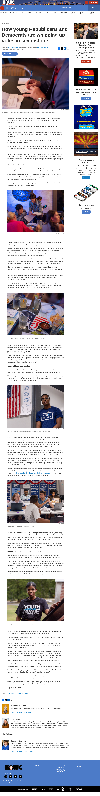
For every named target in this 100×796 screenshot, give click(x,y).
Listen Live (82, 16)
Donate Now (86, 102)
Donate (95, 4)
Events (55, 16)
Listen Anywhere (86, 209)
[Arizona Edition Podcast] (86, 148)
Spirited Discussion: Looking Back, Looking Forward (86, 48)
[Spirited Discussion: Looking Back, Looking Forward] (86, 35)
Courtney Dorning (43, 51)
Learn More (86, 65)
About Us (3, 16)
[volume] (7, 12)
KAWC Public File (60, 771)
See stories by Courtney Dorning (22, 755)
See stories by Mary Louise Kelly (21, 716)
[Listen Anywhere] (86, 196)
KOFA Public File (60, 775)
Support (64, 16)
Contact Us (73, 16)
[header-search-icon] (87, 4)
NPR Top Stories (23, 697)
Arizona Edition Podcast (86, 164)
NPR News (5, 27)
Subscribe (86, 181)
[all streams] (94, 11)
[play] (2, 12)
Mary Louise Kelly (14, 51)
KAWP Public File (60, 772)
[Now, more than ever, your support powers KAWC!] (86, 81)
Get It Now (86, 215)
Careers (37, 772)
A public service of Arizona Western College (85, 769)
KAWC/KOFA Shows (26, 16)
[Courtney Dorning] (5, 748)
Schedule (13, 16)
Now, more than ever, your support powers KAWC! (86, 95)
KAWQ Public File (60, 774)
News (47, 16)
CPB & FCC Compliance (62, 768)
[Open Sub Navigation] (1, 18)
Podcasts (38, 16)
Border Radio (91, 16)
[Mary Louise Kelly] (5, 713)
